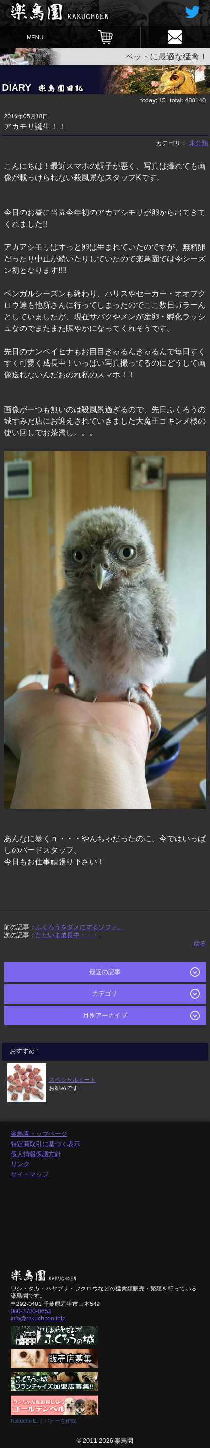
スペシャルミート (72, 1079)
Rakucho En (25, 1421)
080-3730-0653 (31, 1311)
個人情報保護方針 (36, 1154)
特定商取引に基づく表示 (45, 1143)
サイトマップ (29, 1174)
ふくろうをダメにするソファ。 (79, 927)
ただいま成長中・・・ (66, 935)
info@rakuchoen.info (38, 1318)
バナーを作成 (60, 1421)
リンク (20, 1164)
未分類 (198, 143)
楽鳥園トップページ (39, 1133)
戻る (200, 943)
